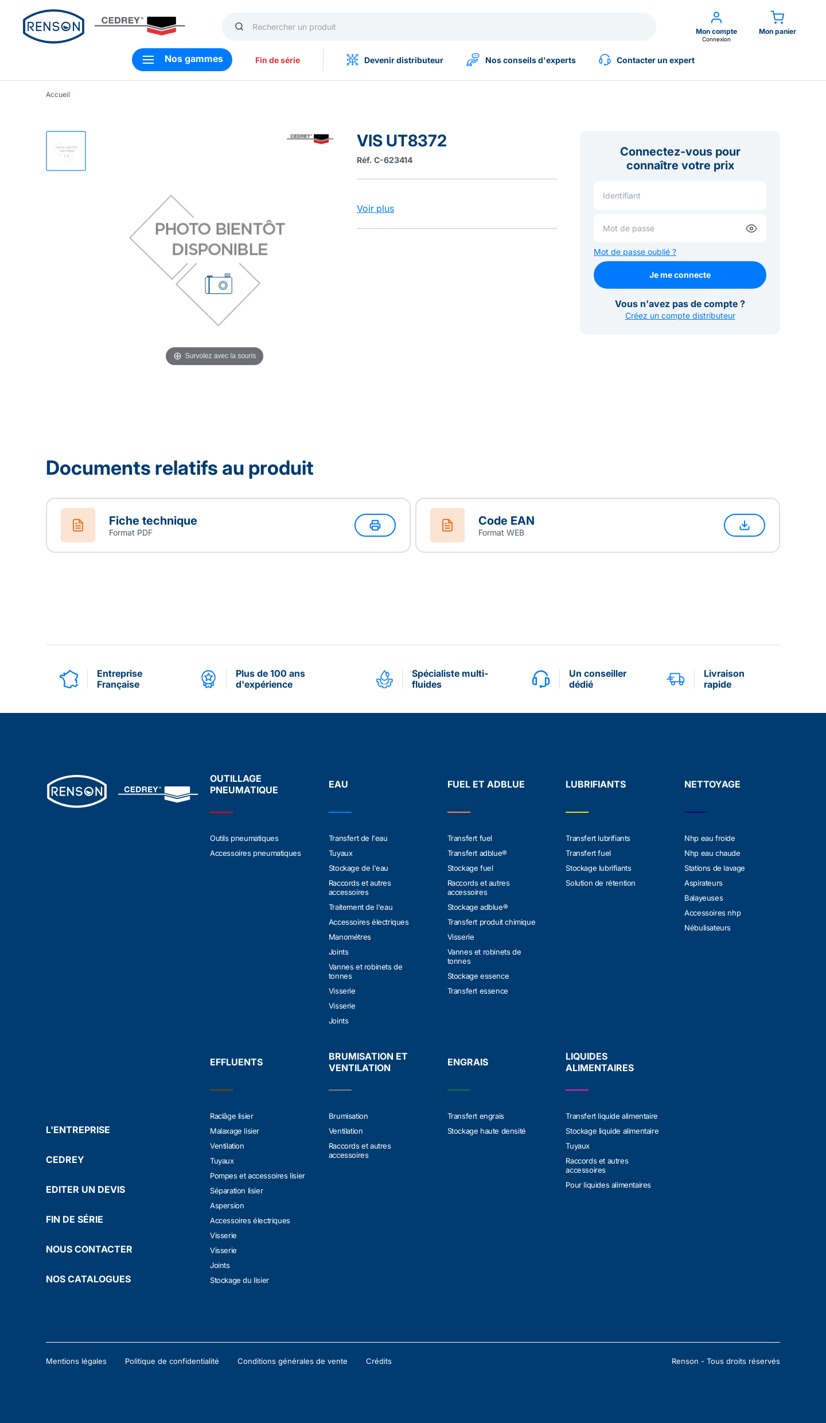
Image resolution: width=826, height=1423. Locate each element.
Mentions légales (76, 1361)
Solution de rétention (601, 882)
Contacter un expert (647, 59)
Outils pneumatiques (244, 838)
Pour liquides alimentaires (608, 1184)
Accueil (58, 94)
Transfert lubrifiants (598, 838)
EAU (338, 784)
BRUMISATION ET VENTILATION (368, 1061)
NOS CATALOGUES (88, 1279)
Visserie (342, 990)
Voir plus (375, 208)
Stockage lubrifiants (598, 868)
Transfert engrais (475, 1115)
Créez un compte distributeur (680, 315)
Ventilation (227, 1145)
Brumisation (348, 1115)
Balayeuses (703, 897)
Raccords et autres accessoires (360, 887)
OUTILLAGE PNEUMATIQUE (244, 784)
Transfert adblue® (477, 853)
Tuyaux (341, 853)
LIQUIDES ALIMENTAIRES (600, 1061)
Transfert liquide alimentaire (611, 1115)
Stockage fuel (470, 868)
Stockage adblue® (477, 907)
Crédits (379, 1361)
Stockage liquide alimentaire (612, 1130)
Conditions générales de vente (292, 1361)
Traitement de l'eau (360, 907)
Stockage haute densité (486, 1130)
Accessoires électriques (369, 921)
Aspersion (227, 1205)
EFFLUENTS (236, 1062)
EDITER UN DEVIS (85, 1189)
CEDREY (65, 1159)
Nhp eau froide (709, 838)
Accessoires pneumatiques (255, 853)
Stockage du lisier (239, 1280)
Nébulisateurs (707, 927)
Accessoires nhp (712, 912)
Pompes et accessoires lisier (257, 1175)
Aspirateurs (703, 882)
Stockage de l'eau (358, 868)
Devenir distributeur (394, 59)
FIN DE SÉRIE (74, 1219)
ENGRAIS (467, 1062)
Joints (339, 951)
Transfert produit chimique (491, 921)
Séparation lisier (236, 1190)
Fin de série (277, 60)
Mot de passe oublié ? (635, 252)
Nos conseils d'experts (521, 59)
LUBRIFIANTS (596, 784)
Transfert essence (477, 990)
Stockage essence (478, 975)
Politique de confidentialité (172, 1361)
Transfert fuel (469, 838)
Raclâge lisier (231, 1115)
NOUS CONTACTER (89, 1249)
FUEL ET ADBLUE (486, 784)
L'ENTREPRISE (78, 1129)
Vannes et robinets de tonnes (366, 971)
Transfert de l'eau (358, 838)
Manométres (350, 936)
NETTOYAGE (712, 784)
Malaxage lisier (234, 1130)
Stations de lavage (714, 868)
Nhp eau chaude (712, 853)
